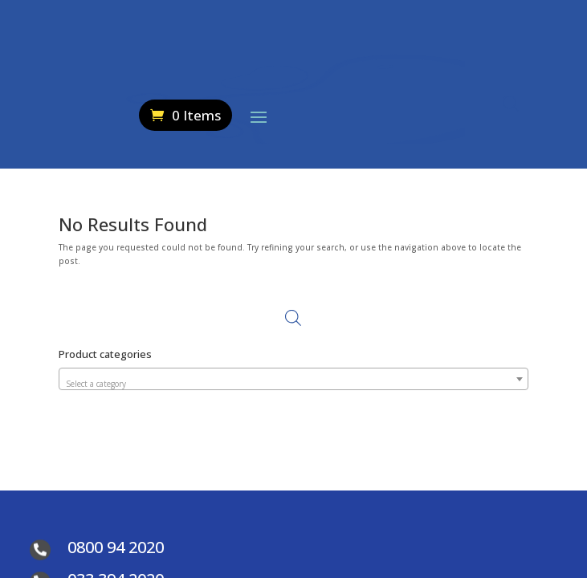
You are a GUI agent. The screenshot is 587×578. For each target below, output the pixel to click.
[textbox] (293, 383)
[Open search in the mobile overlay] (511, 103)
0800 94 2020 (115, 547)
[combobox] (293, 379)
